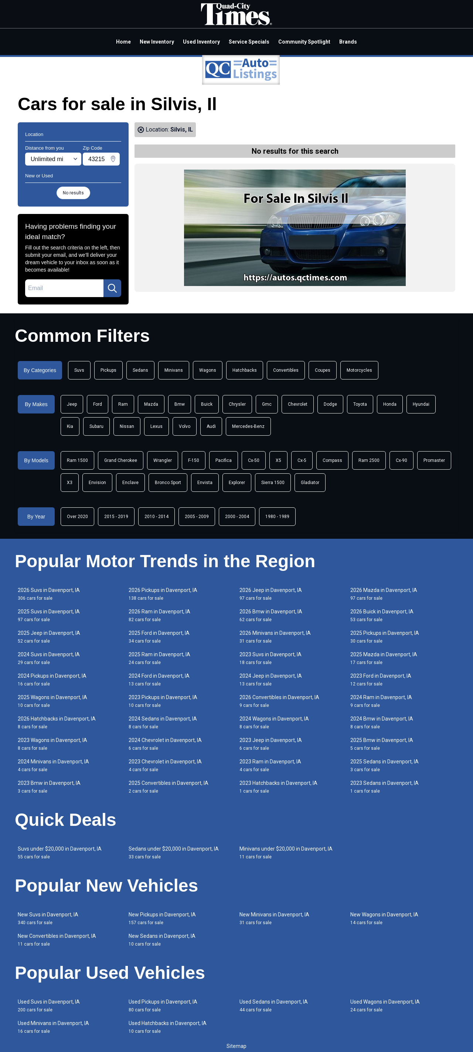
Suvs (79, 370)
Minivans (173, 370)
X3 (69, 482)
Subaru (96, 426)
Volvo (184, 426)
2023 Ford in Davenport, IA (380, 680)
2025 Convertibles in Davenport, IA (168, 787)
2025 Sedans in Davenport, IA (384, 765)
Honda (390, 404)
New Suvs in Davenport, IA (48, 918)
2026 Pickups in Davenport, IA (163, 594)
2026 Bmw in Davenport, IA (270, 615)
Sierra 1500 (273, 482)
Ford (97, 404)
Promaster (434, 460)
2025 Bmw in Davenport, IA (381, 744)
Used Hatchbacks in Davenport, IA (168, 1027)
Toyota (360, 404)
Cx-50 (253, 460)
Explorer (237, 482)
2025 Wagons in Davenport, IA (52, 701)
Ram (123, 404)
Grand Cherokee (120, 460)
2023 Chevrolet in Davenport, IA (165, 765)
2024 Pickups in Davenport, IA (52, 680)
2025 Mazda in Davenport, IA (383, 658)
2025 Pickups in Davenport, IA (384, 637)
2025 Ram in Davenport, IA (159, 658)
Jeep (72, 404)
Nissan (127, 426)
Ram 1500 (77, 460)
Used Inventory (201, 42)
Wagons (207, 370)
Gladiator (310, 482)
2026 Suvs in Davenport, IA (49, 594)
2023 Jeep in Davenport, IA (270, 744)
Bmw (179, 404)
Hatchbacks (244, 370)
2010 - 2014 (156, 516)
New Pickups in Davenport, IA (162, 918)
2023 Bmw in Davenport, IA (49, 787)
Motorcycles (359, 370)
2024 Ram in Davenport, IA (381, 701)
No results (73, 192)
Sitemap (236, 1046)
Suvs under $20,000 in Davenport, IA (60, 852)
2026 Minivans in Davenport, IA (275, 637)
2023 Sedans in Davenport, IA (384, 787)
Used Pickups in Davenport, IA (163, 1005)
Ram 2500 (369, 460)
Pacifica (223, 460)
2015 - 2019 (116, 516)
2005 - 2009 (197, 516)
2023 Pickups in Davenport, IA (163, 701)
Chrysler (237, 404)
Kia (70, 426)
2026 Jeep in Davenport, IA (270, 594)
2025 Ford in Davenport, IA (159, 637)
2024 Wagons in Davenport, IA (274, 722)
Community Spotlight (304, 42)
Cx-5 (301, 460)
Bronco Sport (168, 482)
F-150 (193, 460)
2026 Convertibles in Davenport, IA (279, 701)
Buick (206, 404)
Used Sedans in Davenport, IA (273, 1005)
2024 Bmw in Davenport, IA (381, 722)
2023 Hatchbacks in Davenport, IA (278, 787)
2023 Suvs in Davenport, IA (270, 658)
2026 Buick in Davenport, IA (382, 615)
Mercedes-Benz (248, 426)
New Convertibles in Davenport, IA (57, 940)
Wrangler (162, 460)
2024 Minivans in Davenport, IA (53, 765)
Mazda (151, 404)
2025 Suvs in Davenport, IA (49, 615)
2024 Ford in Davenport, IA (159, 680)
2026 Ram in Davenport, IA (159, 615)
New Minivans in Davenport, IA (274, 918)
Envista (204, 482)
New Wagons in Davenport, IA (384, 918)
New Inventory (157, 42)
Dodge (330, 404)
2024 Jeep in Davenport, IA (270, 680)
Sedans (140, 370)
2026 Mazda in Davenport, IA (383, 594)
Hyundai (421, 404)
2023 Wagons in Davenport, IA (52, 744)
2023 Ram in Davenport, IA (270, 765)
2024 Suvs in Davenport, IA (49, 658)
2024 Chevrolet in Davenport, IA (165, 744)
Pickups (108, 370)
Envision (97, 482)
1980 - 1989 (277, 516)
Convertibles (286, 370)
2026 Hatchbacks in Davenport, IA (57, 722)
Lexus (156, 426)
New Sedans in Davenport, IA (162, 940)
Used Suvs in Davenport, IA (49, 1005)
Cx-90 (401, 460)
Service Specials (249, 42)
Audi (211, 426)
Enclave (130, 482)
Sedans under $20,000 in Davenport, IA (174, 852)
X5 (278, 460)
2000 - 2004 (237, 516)
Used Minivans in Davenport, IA (53, 1027)
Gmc (267, 404)
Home (123, 42)
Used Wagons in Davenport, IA (385, 1005)
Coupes (322, 370)
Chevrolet (297, 404)
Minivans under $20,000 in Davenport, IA (286, 852)
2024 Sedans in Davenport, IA (163, 722)
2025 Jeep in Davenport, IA (49, 637)
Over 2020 (77, 516)
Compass (332, 460)
